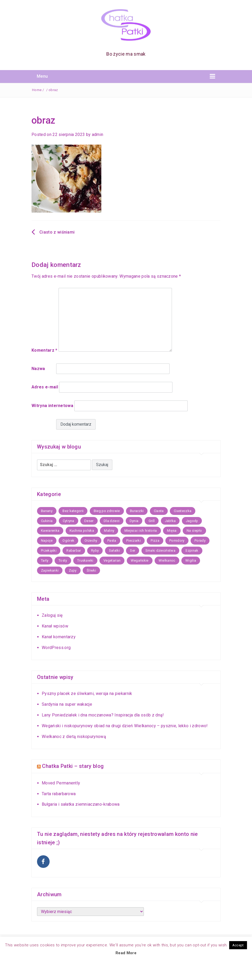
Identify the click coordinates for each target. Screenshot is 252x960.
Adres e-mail (45, 386)
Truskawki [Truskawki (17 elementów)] (85, 560)
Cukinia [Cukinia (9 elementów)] (46, 521)
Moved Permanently (61, 782)
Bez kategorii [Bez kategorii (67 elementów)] (72, 511)
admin (97, 134)
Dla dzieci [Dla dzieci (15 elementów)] (111, 521)
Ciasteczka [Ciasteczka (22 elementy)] (182, 511)
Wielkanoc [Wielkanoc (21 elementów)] (167, 560)
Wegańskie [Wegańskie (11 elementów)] (140, 560)
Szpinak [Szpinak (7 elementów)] (191, 550)
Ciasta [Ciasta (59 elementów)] (159, 511)
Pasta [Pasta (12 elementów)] (111, 540)
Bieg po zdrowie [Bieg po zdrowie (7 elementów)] (107, 511)
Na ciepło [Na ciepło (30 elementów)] (194, 530)
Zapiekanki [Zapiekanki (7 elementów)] (50, 570)
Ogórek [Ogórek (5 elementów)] (68, 540)
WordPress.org (56, 647)
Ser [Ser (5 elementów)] (132, 550)
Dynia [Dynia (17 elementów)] (134, 521)
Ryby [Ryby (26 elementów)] (95, 550)
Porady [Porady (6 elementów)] (200, 540)
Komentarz (44, 350)
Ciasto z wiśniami (57, 232)
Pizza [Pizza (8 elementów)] (155, 540)
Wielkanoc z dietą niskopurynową (74, 736)
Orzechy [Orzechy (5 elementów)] (91, 540)
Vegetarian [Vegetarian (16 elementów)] (111, 560)
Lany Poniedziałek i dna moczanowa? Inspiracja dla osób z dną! (103, 715)
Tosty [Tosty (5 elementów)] (63, 560)
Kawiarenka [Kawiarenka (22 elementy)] (50, 530)
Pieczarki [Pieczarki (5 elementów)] (133, 540)
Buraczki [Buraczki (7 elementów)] (137, 511)
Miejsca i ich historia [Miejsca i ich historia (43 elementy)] (140, 530)
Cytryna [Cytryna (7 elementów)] (68, 521)
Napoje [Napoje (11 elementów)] (46, 540)
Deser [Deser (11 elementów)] (89, 521)
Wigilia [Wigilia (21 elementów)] (190, 560)
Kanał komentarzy (59, 636)
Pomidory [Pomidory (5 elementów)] (177, 540)
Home (36, 90)
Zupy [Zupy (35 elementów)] (73, 570)
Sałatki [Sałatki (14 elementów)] (114, 550)
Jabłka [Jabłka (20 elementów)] (170, 521)
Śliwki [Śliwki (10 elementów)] (91, 570)
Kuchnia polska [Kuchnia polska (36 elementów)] (82, 530)
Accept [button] (238, 945)
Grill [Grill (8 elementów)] (152, 521)
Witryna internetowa (52, 405)
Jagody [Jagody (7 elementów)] (192, 521)
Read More (126, 953)
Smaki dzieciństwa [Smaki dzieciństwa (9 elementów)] (160, 550)
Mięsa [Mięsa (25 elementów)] (172, 530)
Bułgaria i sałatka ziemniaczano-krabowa (80, 803)
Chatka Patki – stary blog (73, 766)
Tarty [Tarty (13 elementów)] (45, 560)
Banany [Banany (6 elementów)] (46, 511)
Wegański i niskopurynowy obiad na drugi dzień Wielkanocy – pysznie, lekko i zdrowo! (125, 725)
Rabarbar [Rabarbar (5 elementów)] (73, 550)
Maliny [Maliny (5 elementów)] (109, 530)
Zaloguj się (52, 615)
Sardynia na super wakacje (67, 704)
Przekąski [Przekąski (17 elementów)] (48, 550)
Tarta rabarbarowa (59, 793)
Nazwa (38, 368)
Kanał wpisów (55, 626)
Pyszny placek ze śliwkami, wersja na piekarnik (87, 693)
